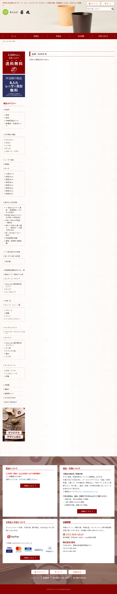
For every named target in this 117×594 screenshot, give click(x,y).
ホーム (13, 36)
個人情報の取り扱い (80, 578)
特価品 (58, 36)
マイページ (40, 572)
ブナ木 (8, 356)
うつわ (8, 145)
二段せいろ (10, 174)
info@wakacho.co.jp (90, 491)
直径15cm (9, 179)
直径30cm (9, 193)
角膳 (7, 313)
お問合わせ (77, 572)
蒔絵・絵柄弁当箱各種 (14, 242)
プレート (9, 310)
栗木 (7, 354)
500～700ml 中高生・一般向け (14, 221)
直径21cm (9, 185)
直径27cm (9, 191)
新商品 (36, 36)
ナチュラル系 (11, 351)
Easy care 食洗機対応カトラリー (14, 344)
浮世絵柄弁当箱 (11, 238)
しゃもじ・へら (11, 373)
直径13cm (9, 176)
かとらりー (10, 140)
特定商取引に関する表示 (61, 578)
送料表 (21, 479)
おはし (8, 142)
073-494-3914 (73, 534)
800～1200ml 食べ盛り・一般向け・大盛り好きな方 (14, 227)
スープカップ (10, 292)
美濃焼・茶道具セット (14, 124)
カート (58, 572)
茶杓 (7, 118)
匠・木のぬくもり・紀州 (14, 234)
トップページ (35, 578)
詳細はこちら (29, 486)
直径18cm (9, 182)
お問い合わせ (103, 36)
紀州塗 (8, 261)
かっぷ (8, 148)
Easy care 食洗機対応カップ (14, 285)
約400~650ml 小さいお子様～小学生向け (14, 216)
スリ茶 (8, 348)
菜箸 (7, 376)
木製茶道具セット (12, 120)
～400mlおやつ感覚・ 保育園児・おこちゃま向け (14, 209)
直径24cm (9, 188)
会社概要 (81, 36)
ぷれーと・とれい (12, 151)
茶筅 (7, 115)
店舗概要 (46, 578)
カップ (8, 289)
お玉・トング (11, 370)
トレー (8, 316)
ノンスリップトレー (13, 319)
